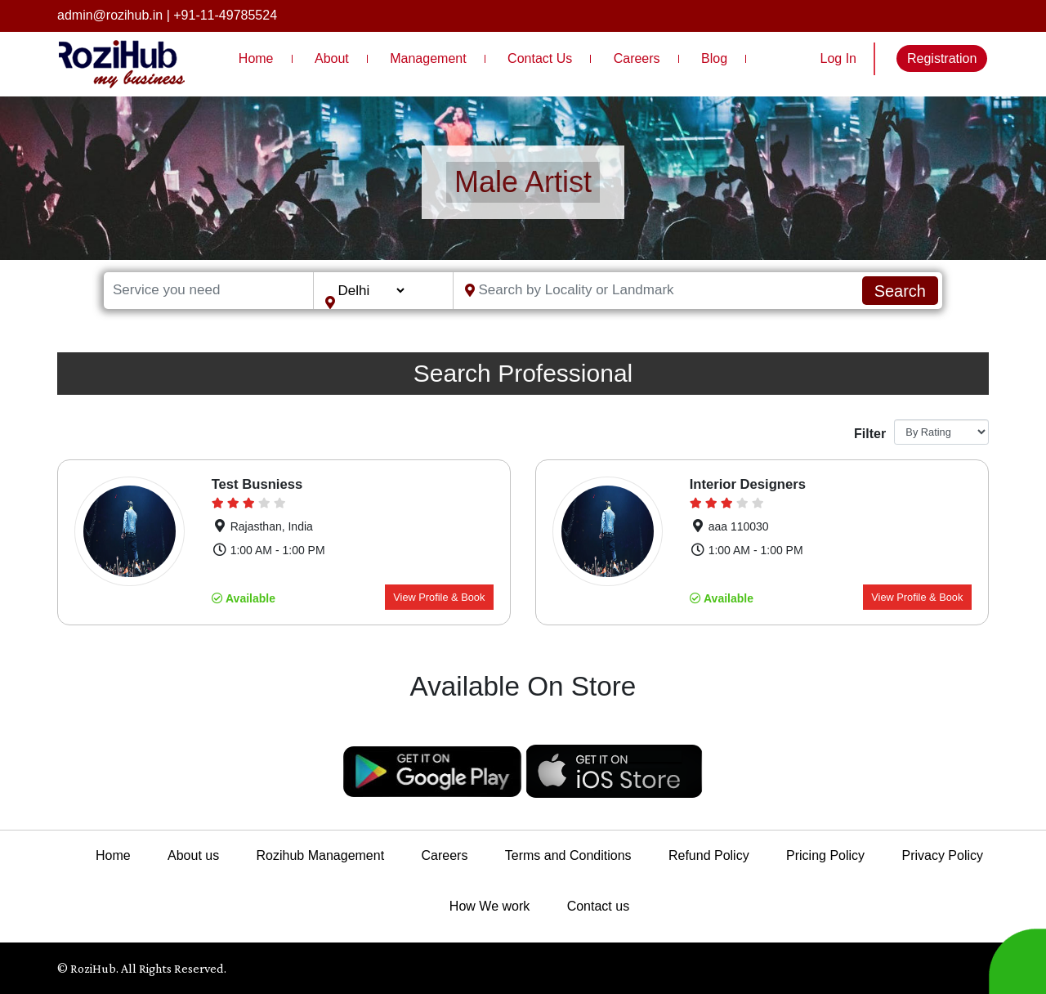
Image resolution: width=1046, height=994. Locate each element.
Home (256, 58)
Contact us (598, 906)
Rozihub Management (321, 855)
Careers (637, 58)
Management (428, 58)
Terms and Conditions (568, 855)
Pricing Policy (825, 855)
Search (900, 291)
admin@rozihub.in (110, 15)
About (332, 58)
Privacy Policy (942, 855)
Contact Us (539, 58)
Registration (942, 58)
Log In (838, 58)
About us (193, 855)
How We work (489, 906)
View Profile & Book (439, 597)
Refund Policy (708, 855)
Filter (868, 434)
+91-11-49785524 (225, 15)
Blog (714, 58)
